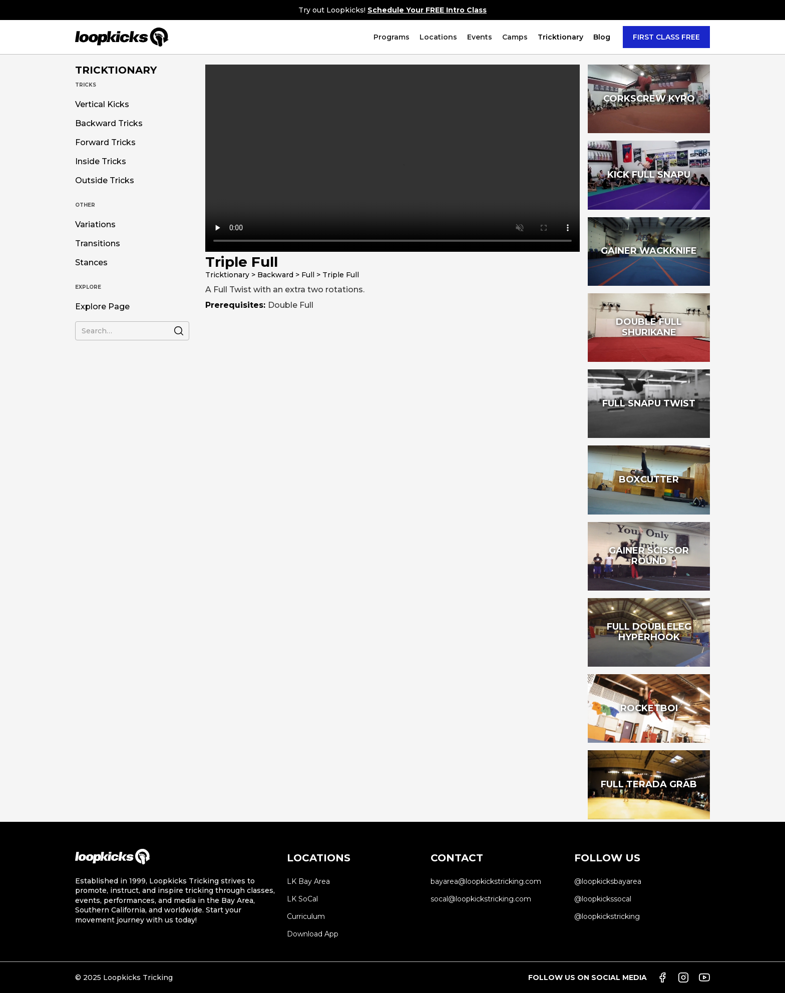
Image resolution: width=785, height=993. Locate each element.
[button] (391, 37)
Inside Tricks (100, 161)
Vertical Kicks (102, 104)
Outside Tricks (104, 180)
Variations (95, 224)
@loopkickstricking (607, 916)
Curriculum (306, 916)
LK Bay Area (308, 881)
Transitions (97, 243)
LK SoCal (302, 898)
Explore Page (102, 306)
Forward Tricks (105, 142)
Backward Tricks (109, 123)
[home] (122, 37)
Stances (91, 262)
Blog (601, 37)
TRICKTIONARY (116, 70)
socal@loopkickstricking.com (481, 898)
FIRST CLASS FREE (666, 37)
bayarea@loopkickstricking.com (486, 881)
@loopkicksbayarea (607, 881)
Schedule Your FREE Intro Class (427, 10)
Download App (312, 933)
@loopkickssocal (602, 898)
